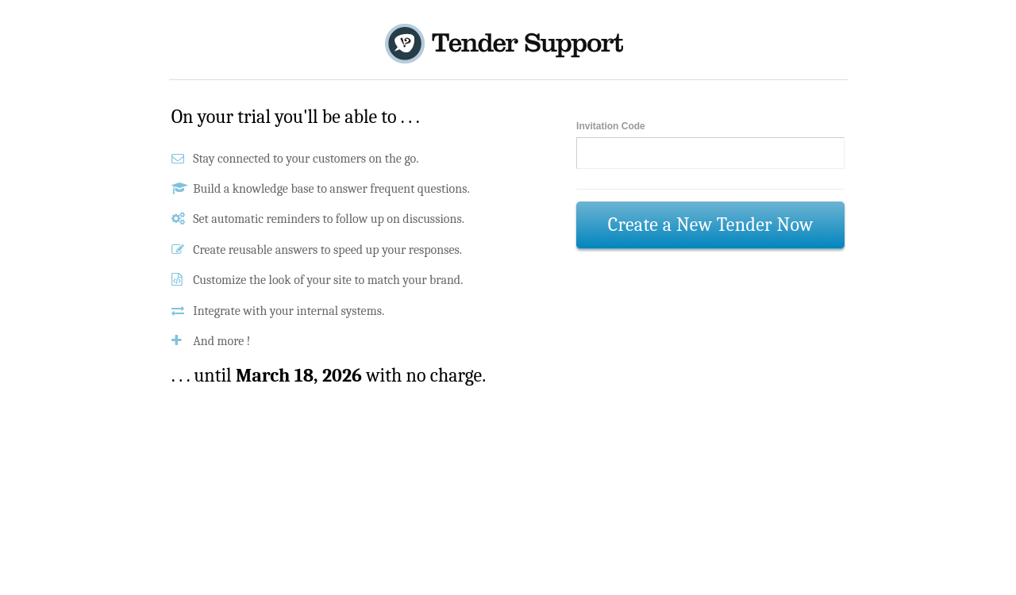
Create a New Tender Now (711, 224)
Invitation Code (610, 126)
